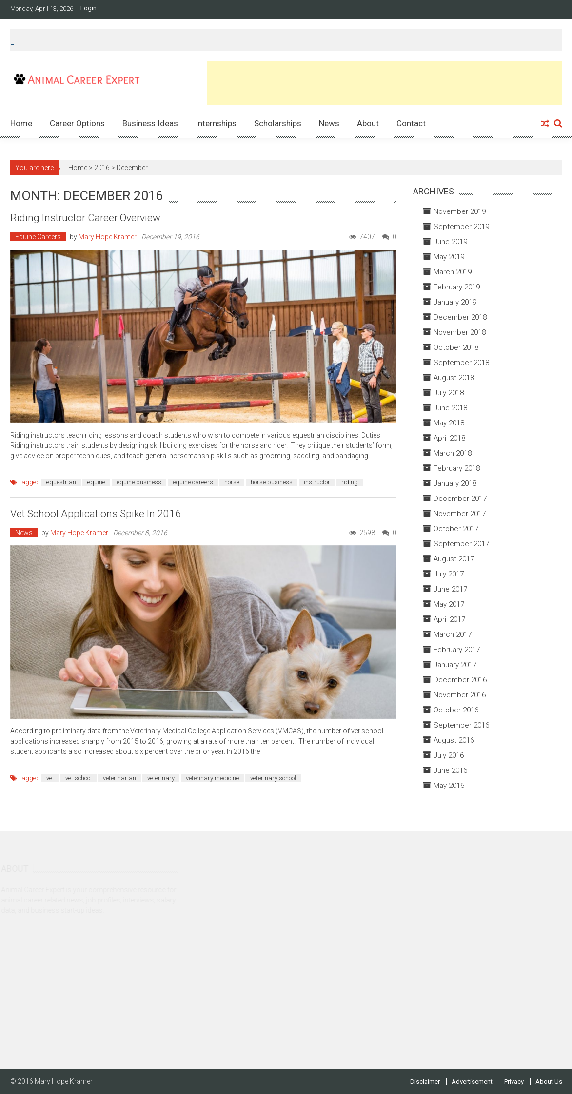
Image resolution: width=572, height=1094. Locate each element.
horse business (272, 482)
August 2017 (454, 559)
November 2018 (460, 332)
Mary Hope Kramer (108, 237)
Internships (216, 123)
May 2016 (449, 785)
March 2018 (453, 453)
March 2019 (453, 272)
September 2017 (461, 543)
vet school (78, 778)
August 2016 (454, 740)
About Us (548, 1081)
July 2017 (449, 574)
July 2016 (449, 755)
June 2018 (450, 407)
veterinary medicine (212, 778)
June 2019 (450, 241)
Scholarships (277, 123)
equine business (139, 482)
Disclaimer (425, 1081)
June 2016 (450, 770)
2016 (102, 168)
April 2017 (449, 619)
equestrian (61, 482)
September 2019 (461, 226)
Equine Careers (38, 237)
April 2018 (449, 438)
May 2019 (449, 256)
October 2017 (456, 528)
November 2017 (460, 513)
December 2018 (460, 317)
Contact (411, 123)
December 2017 (460, 498)
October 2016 (456, 710)
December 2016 (460, 679)
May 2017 (449, 604)
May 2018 (449, 423)
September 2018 (461, 362)
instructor (317, 482)
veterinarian (119, 778)
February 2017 (457, 649)
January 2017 (455, 664)
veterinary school (273, 778)
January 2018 (455, 483)
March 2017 (453, 634)
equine (96, 482)
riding (349, 482)
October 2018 (456, 347)
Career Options (77, 123)
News (329, 123)
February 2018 (457, 468)
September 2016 (461, 725)
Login (88, 8)
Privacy (514, 1081)
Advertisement (472, 1081)
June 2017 (450, 589)
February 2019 (457, 287)
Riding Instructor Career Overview (85, 218)
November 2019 (460, 211)
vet (50, 778)
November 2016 (460, 695)
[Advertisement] (384, 83)
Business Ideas (150, 123)
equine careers (193, 482)
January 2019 (455, 302)
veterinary (161, 778)
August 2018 (454, 377)
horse (231, 482)
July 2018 (449, 392)
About (368, 123)
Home (21, 123)
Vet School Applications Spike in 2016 (95, 513)
